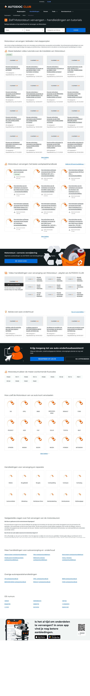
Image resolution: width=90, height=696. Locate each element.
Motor (24, 15)
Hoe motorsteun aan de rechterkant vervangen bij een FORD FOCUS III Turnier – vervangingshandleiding (21, 188)
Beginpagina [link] (7, 15)
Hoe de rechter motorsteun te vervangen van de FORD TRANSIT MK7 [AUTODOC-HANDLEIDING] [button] (60, 286)
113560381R (65, 604)
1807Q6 (64, 601)
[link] (21, 11)
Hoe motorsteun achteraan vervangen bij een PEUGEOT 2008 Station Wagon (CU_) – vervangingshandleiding (21, 206)
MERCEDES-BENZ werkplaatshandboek (15, 582)
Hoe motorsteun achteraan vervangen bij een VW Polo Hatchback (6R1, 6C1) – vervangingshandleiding (48, 173)
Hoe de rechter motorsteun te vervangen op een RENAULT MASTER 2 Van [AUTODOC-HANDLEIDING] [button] (40, 286)
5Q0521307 (65, 607)
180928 (6, 601)
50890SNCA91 (37, 601)
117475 (6, 607)
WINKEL (41, 1)
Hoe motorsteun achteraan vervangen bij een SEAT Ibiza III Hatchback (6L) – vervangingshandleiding (76, 206)
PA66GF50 (7, 604)
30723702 (36, 607)
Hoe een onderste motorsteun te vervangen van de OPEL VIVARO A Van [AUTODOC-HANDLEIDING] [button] (80, 279)
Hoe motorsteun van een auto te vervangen (20, 171)
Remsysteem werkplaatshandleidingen (72, 554)
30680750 (36, 604)
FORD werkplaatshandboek (69, 582)
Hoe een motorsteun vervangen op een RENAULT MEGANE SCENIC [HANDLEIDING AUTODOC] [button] (60, 294)
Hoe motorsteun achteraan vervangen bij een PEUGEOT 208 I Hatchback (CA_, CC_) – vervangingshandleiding (48, 206)
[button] (54, 11)
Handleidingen (16, 15)
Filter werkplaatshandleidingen (41, 554)
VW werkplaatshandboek (11, 579)
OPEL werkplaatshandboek (40, 579)
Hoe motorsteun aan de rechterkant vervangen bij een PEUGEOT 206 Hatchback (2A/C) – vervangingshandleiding (75, 189)
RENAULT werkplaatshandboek (41, 582)
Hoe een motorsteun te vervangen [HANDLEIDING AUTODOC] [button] (80, 286)
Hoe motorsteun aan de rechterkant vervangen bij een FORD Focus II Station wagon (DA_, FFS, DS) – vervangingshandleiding (76, 223)
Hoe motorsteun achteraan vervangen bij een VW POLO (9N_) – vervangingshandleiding (76, 173)
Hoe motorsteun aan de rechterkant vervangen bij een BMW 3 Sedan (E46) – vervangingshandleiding (48, 188)
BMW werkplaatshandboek (69, 579)
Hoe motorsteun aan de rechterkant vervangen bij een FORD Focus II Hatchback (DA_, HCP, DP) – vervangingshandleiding (48, 223)
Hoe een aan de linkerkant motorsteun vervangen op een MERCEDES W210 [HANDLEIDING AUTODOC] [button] (40, 294)
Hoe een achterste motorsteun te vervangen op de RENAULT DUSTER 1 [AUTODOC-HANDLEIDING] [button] (40, 279)
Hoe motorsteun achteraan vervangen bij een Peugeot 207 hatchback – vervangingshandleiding (21, 222)
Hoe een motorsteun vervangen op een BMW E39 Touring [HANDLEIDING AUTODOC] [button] (80, 294)
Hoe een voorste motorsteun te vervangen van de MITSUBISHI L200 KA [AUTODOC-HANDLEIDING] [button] (60, 279)
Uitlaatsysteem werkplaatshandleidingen (15, 554)
